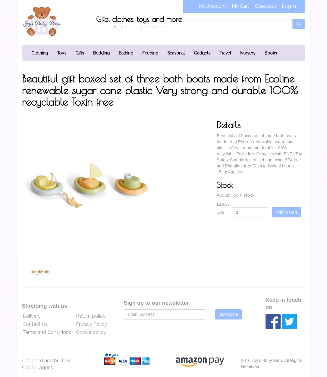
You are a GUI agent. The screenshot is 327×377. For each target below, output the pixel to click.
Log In (289, 6)
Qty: (221, 212)
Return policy (90, 316)
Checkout (265, 6)
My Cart (240, 6)
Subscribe (228, 314)
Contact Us (35, 324)
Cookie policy (91, 332)
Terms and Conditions (47, 332)
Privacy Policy (91, 324)
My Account (212, 6)
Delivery (32, 316)
